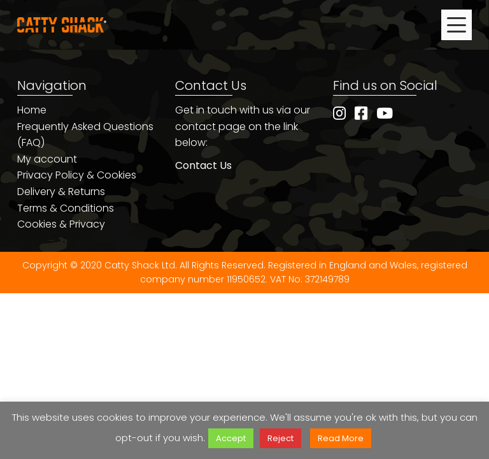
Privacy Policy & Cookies (76, 175)
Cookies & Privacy (61, 224)
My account (47, 159)
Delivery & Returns (61, 191)
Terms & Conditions (65, 208)
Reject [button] (280, 438)
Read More (341, 438)
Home (31, 110)
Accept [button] (231, 438)
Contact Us (203, 165)
